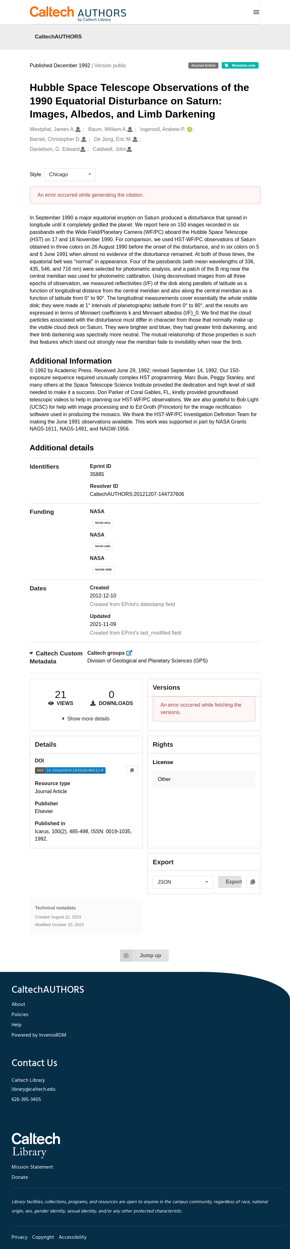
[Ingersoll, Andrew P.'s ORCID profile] (188, 129)
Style (35, 174)
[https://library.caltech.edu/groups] (131, 653)
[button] (204, 779)
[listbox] (70, 174)
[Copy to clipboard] (132, 770)
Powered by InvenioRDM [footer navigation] (39, 1035)
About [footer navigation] (18, 1004)
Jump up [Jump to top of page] (140, 955)
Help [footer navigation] (16, 1025)
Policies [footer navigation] (20, 1015)
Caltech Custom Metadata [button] (56, 657)
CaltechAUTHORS (58, 36)
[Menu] (256, 12)
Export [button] (233, 881)
